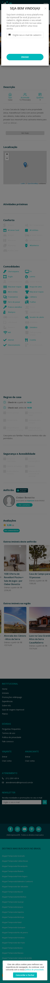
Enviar (25, 57)
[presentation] (24, 45)
